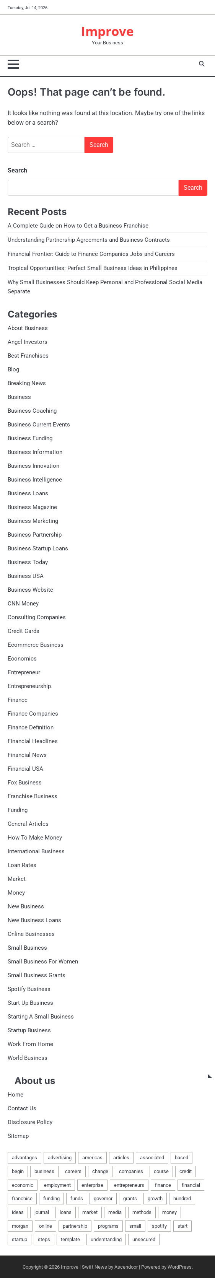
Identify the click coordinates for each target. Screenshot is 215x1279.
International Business (36, 851)
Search (17, 170)
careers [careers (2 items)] (73, 1172)
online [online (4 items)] (45, 1226)
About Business (28, 328)
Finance (18, 700)
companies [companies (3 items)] (131, 1172)
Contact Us (22, 1108)
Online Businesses (31, 934)
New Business (26, 906)
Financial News (27, 755)
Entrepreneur (24, 672)
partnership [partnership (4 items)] (75, 1226)
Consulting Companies (37, 617)
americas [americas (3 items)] (92, 1158)
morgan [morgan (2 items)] (20, 1226)
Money (16, 893)
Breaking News (27, 383)
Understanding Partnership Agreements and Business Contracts (89, 240)
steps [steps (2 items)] (44, 1240)
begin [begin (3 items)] (18, 1172)
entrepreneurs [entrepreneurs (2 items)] (129, 1185)
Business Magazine (32, 507)
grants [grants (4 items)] (130, 1199)
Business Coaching (32, 411)
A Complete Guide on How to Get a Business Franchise (78, 226)
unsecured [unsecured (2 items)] (143, 1240)
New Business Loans (34, 920)
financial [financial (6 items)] (191, 1185)
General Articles (28, 824)
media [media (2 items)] (115, 1213)
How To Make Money (35, 838)
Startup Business (29, 1030)
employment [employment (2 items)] (57, 1185)
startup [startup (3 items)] (19, 1240)
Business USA (26, 576)
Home (15, 1095)
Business (19, 397)
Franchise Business (32, 796)
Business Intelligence (35, 480)
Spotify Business (29, 989)
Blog (13, 369)
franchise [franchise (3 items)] (22, 1199)
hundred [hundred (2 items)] (182, 1199)
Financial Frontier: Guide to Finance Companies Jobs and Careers (91, 254)
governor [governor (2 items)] (103, 1199)
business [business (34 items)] (44, 1172)
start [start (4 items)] (182, 1226)
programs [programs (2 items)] (108, 1226)
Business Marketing (33, 521)
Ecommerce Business (36, 645)
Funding (18, 810)
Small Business (27, 948)
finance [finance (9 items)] (163, 1185)
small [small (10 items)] (135, 1226)
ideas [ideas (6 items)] (18, 1213)
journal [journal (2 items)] (41, 1213)
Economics (22, 659)
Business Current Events (39, 424)
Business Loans (28, 493)
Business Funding (30, 438)
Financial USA (25, 769)
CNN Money (23, 603)
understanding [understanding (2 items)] (106, 1240)
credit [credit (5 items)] (185, 1172)
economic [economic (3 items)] (22, 1185)
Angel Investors (27, 342)
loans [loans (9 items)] (66, 1213)
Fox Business (25, 782)
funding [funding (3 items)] (51, 1199)
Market (17, 879)
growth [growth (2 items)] (155, 1199)
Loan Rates (22, 865)
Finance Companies (33, 714)
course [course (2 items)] (161, 1172)
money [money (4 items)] (169, 1213)
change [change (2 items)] (100, 1172)
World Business (27, 1058)
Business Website (30, 590)
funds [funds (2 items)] (76, 1199)
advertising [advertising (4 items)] (60, 1158)
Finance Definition (31, 727)
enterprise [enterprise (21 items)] (92, 1185)
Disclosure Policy (30, 1122)
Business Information (35, 452)
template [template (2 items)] (70, 1240)
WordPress (180, 1267)
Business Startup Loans (38, 548)
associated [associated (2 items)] (152, 1158)
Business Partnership (35, 535)
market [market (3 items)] (90, 1213)
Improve (108, 31)
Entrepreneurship (29, 686)
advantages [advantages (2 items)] (24, 1158)
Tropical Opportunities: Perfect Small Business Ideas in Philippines (93, 268)
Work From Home (30, 1044)
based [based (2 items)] (181, 1158)
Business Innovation (33, 466)
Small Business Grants (36, 975)
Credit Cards (23, 631)
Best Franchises (28, 356)
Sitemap (18, 1136)
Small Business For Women (43, 961)
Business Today (28, 562)
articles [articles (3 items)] (121, 1158)
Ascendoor (126, 1267)
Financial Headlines (33, 741)
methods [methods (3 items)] (141, 1213)
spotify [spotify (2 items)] (159, 1226)
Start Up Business (30, 1003)
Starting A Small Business (41, 1017)
